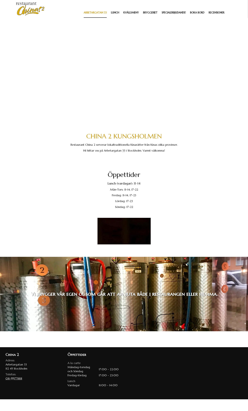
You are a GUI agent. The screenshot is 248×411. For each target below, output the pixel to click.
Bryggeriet (150, 12)
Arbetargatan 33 (95, 12)
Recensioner (216, 12)
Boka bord (197, 12)
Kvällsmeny (131, 12)
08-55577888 (13, 378)
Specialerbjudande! (174, 12)
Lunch (115, 12)
